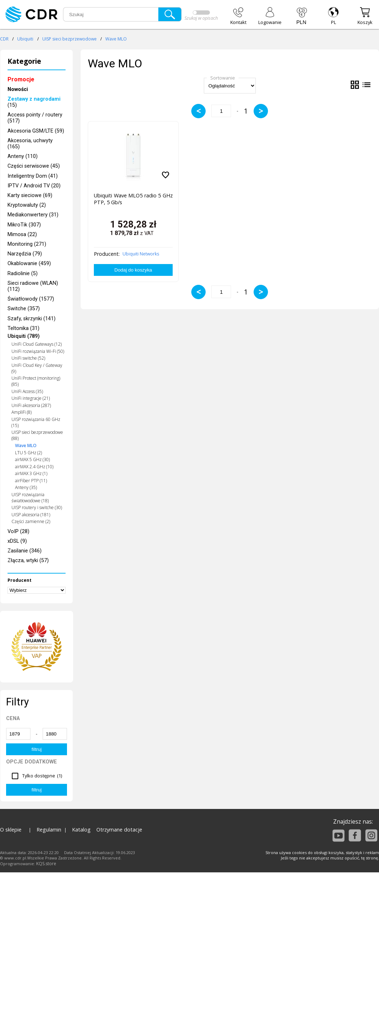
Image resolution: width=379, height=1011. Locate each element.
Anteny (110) (23, 156)
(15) (34, 102)
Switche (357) (24, 309)
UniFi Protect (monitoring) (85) (35, 381)
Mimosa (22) (22, 234)
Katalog (81, 829)
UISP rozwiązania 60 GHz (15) (35, 422)
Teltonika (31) (23, 328)
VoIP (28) (18, 531)
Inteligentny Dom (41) (33, 176)
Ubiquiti (25, 39)
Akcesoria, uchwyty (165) (30, 144)
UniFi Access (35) (27, 391)
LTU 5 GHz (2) (28, 453)
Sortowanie (222, 78)
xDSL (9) (17, 541)
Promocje (21, 79)
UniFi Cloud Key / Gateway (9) (36, 368)
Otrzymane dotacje (119, 829)
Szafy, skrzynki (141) (32, 319)
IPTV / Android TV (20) (34, 186)
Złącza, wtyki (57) (28, 560)
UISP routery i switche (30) (36, 507)
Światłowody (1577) (31, 299)
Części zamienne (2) (30, 521)
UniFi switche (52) (28, 358)
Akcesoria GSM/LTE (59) (36, 131)
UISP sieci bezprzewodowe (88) (37, 435)
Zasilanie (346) (25, 551)
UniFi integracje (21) (30, 398)
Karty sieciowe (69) (30, 195)
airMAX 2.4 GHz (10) (34, 467)
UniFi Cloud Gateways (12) (36, 344)
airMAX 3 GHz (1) (31, 473)
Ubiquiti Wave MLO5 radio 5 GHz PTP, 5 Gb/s (133, 199)
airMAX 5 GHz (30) (32, 459)
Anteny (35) (26, 487)
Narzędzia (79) (25, 254)
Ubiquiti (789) (24, 336)
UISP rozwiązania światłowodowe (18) (30, 498)
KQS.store (46, 864)
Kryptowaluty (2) (27, 205)
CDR (4, 39)
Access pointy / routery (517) (35, 118)
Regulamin (49, 829)
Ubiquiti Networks (141, 254)
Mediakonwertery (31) (33, 215)
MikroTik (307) (24, 225)
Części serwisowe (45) (34, 166)
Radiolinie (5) (23, 273)
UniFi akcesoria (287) (31, 405)
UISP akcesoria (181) (30, 515)
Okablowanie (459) (29, 263)
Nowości (18, 89)
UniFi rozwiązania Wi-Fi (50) (37, 351)
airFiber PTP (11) (31, 481)
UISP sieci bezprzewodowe (69, 39)
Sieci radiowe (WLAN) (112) (33, 286)
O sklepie (10, 829)
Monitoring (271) (27, 244)
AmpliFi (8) (21, 412)
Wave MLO (116, 39)
